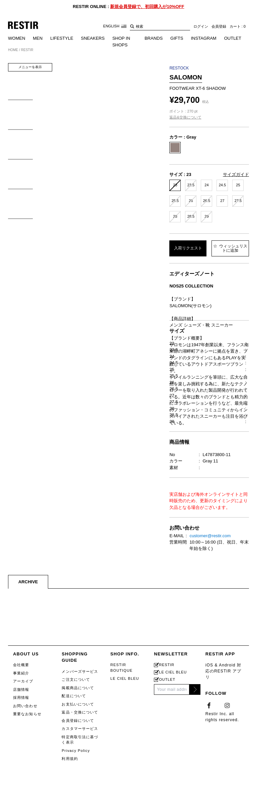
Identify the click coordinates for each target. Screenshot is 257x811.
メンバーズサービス (80, 784)
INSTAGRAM (203, 38)
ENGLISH (114, 26)
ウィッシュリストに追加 (230, 248)
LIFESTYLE (61, 38)
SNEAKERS (93, 38)
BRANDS (154, 38)
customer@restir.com (210, 648)
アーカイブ (23, 794)
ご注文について (76, 792)
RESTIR (166, 777)
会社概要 (21, 777)
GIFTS (176, 38)
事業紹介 (21, 786)
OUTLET (232, 38)
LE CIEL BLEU (124, 791)
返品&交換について (185, 117)
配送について (74, 808)
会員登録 (218, 26)
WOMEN (16, 38)
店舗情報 (21, 802)
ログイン (200, 26)
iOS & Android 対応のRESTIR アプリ (223, 783)
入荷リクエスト (188, 248)
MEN (37, 38)
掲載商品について (78, 800)
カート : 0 (238, 26)
